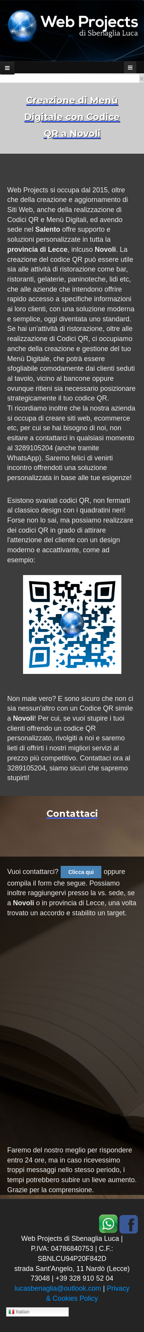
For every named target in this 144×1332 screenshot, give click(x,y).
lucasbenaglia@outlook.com (58, 1288)
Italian (19, 1312)
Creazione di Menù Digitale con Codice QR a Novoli (72, 117)
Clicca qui (81, 872)
